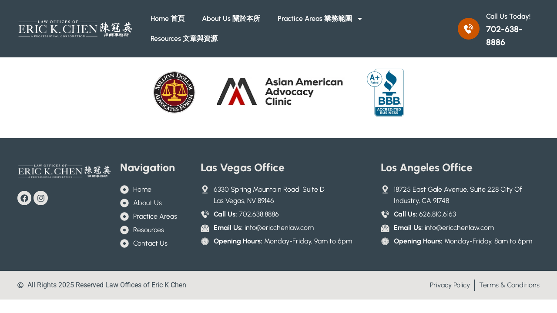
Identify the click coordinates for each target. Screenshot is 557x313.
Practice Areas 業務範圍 (320, 19)
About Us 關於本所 (231, 18)
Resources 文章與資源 (184, 38)
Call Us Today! (508, 16)
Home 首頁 (168, 18)
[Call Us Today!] (469, 29)
